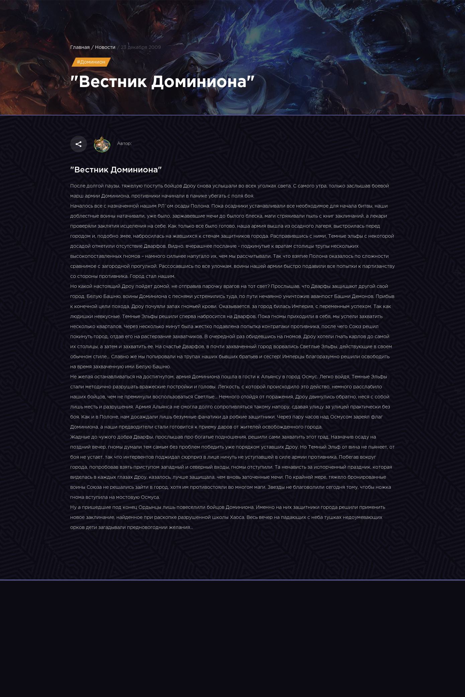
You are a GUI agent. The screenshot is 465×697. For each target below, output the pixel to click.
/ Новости (103, 48)
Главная (80, 48)
